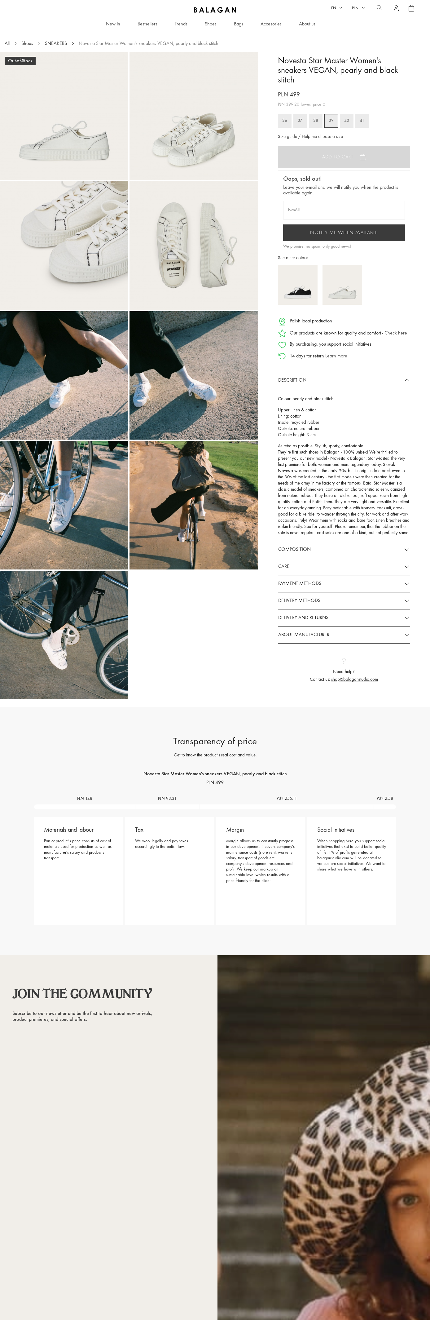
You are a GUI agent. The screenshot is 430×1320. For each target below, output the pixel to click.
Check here (395, 333)
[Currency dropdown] (358, 8)
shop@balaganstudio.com (354, 679)
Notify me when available (344, 232)
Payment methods (299, 583)
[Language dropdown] (336, 8)
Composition (294, 549)
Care (283, 566)
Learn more (336, 356)
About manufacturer (303, 634)
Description (292, 380)
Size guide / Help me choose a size (310, 137)
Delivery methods (299, 600)
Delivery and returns (303, 617)
